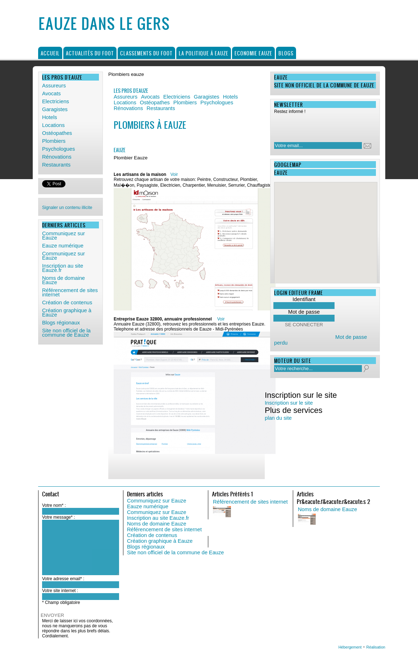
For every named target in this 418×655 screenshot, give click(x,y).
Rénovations (56, 157)
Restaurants (56, 165)
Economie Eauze (253, 53)
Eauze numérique (147, 506)
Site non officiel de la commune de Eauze (175, 552)
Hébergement (350, 647)
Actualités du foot (90, 53)
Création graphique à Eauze (160, 541)
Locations (53, 125)
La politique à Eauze (203, 53)
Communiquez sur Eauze (156, 501)
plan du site (278, 418)
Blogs (286, 53)
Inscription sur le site (289, 403)
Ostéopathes (57, 133)
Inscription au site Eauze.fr (158, 518)
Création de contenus (152, 535)
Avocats (51, 93)
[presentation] (320, 126)
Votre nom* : (54, 505)
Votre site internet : (60, 590)
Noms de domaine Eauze (156, 524)
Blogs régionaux (146, 547)
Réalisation (375, 647)
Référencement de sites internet (164, 529)
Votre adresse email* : (63, 578)
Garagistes (55, 109)
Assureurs (54, 85)
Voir (174, 174)
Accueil (50, 53)
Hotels (49, 117)
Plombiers (53, 141)
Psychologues (58, 149)
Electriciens (55, 101)
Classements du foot (146, 53)
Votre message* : (58, 517)
